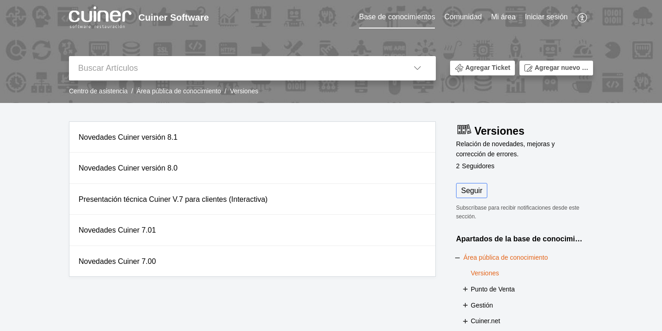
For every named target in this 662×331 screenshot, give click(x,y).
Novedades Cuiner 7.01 (117, 230)
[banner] (331, 51)
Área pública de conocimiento (179, 91)
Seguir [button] (471, 190)
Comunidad (463, 17)
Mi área (503, 17)
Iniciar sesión (546, 17)
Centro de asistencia (98, 91)
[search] (234, 68)
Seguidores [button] (475, 166)
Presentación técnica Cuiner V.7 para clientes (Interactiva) (173, 199)
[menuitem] (397, 17)
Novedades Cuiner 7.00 (117, 261)
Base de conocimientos (397, 17)
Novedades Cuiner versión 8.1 (128, 137)
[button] (582, 17)
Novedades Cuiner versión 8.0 (128, 168)
